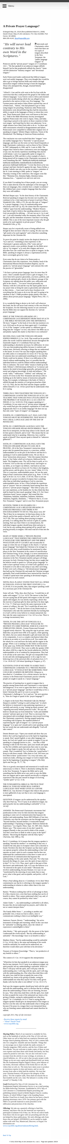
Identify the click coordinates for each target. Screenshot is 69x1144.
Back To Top (7, 1135)
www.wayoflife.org (11, 1024)
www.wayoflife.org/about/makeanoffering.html (20, 1126)
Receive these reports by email (15, 1019)
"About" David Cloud (12, 1021)
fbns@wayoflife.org (22, 38)
